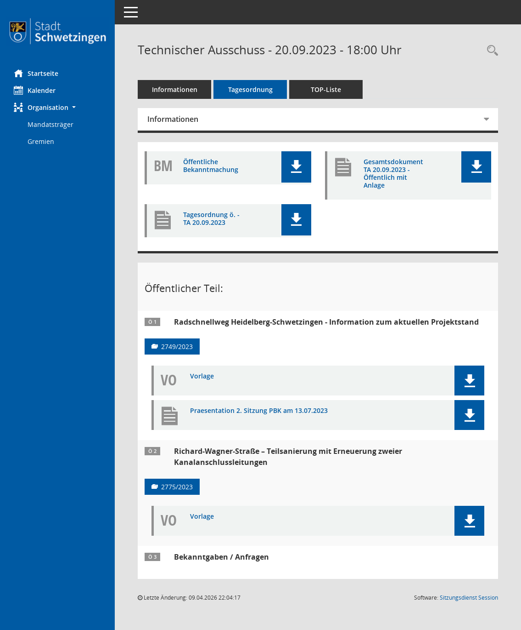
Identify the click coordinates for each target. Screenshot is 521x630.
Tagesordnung (250, 89)
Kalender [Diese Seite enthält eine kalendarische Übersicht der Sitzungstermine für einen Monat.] (35, 90)
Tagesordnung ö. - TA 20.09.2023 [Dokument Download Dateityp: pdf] (211, 219)
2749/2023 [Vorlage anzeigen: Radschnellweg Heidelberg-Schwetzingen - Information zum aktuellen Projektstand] (177, 346)
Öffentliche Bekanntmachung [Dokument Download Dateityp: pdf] (210, 166)
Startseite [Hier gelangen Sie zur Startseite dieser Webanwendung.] (36, 73)
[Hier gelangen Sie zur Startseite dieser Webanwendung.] (57, 31)
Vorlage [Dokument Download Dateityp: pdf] (202, 376)
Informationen (174, 89)
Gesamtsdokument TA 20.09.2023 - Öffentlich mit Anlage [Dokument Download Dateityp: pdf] (393, 173)
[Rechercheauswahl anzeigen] (490, 50)
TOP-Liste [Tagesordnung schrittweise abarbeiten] (326, 89)
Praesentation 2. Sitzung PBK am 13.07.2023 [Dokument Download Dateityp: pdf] (259, 411)
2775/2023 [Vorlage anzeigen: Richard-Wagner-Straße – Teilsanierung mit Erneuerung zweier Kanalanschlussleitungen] (177, 486)
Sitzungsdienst (469, 597)
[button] (57, 107)
